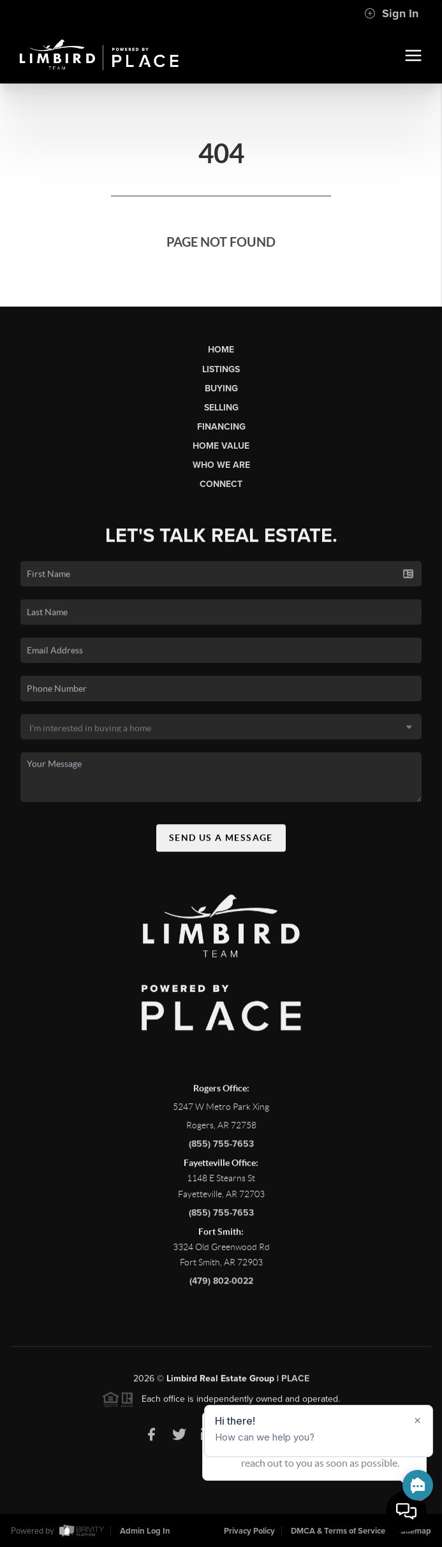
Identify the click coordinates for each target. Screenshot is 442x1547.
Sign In (391, 13)
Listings (221, 369)
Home (221, 349)
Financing (221, 426)
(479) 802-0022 (221, 1286)
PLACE (295, 1383)
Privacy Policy (249, 1531)
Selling (221, 407)
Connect (221, 484)
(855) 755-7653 (221, 1149)
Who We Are (221, 465)
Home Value (221, 445)
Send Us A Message (221, 843)
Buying (221, 388)
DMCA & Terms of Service (338, 1531)
